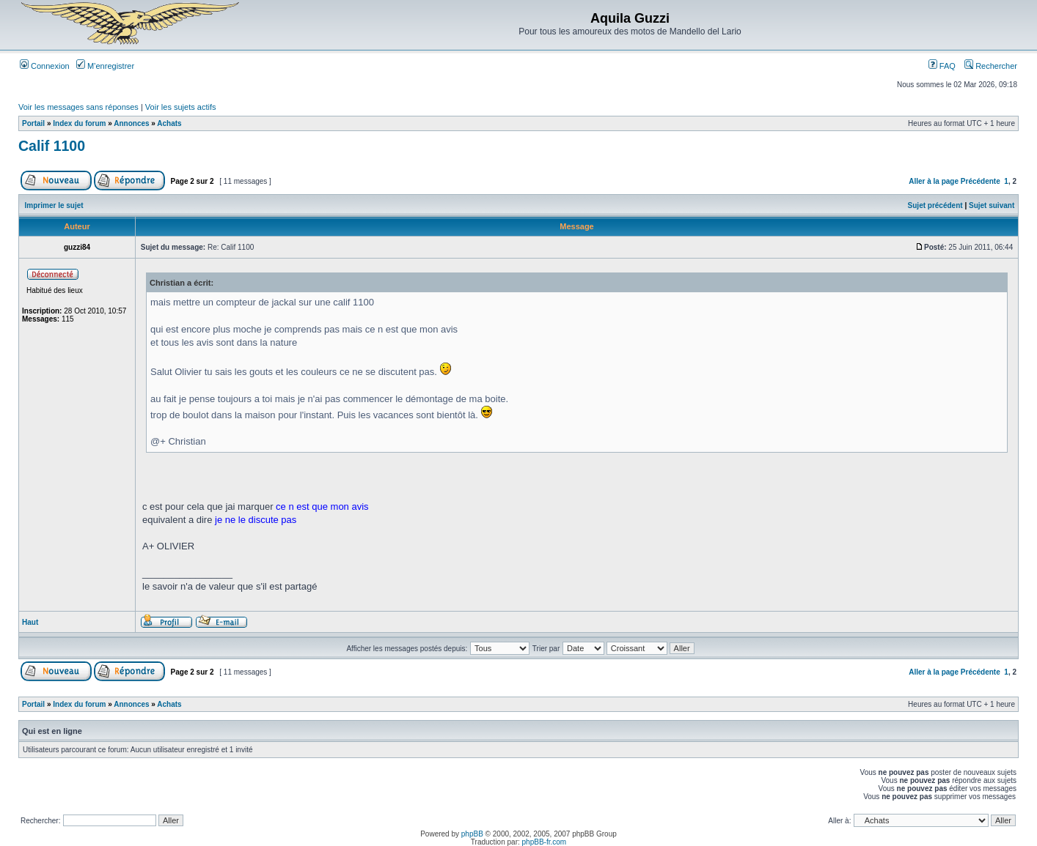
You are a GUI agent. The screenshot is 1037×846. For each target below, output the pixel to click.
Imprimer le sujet (54, 205)
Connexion (45, 66)
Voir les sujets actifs (180, 107)
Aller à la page (934, 181)
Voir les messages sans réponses (78, 107)
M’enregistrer (105, 66)
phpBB (472, 834)
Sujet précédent (935, 205)
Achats (169, 123)
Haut (30, 622)
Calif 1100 (51, 146)
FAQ (942, 66)
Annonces (131, 123)
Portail (33, 123)
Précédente (980, 181)
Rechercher (990, 66)
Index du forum (79, 123)
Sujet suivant (991, 205)
